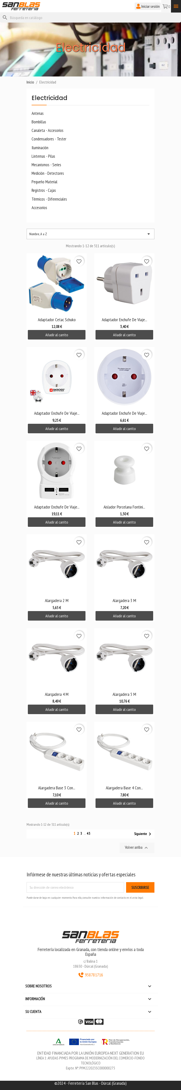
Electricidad (49, 98)
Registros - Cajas (44, 190)
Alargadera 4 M (56, 694)
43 (89, 833)
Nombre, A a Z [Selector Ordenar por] (90, 234)
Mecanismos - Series (46, 164)
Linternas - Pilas (43, 156)
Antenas (38, 113)
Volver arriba (137, 848)
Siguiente (143, 834)
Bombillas (39, 122)
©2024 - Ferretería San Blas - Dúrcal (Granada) (90, 1083)
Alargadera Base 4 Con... (124, 787)
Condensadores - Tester (49, 139)
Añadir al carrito (56, 334)
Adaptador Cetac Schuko (57, 319)
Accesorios (39, 207)
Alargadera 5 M (124, 694)
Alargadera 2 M (56, 600)
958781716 (90, 975)
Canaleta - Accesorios (47, 130)
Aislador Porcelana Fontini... (124, 507)
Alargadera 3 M (124, 600)
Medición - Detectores (48, 173)
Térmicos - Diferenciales (49, 199)
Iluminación (40, 147)
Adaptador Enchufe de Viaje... (124, 319)
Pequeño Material (44, 182)
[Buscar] (90, 18)
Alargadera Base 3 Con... (56, 787)
